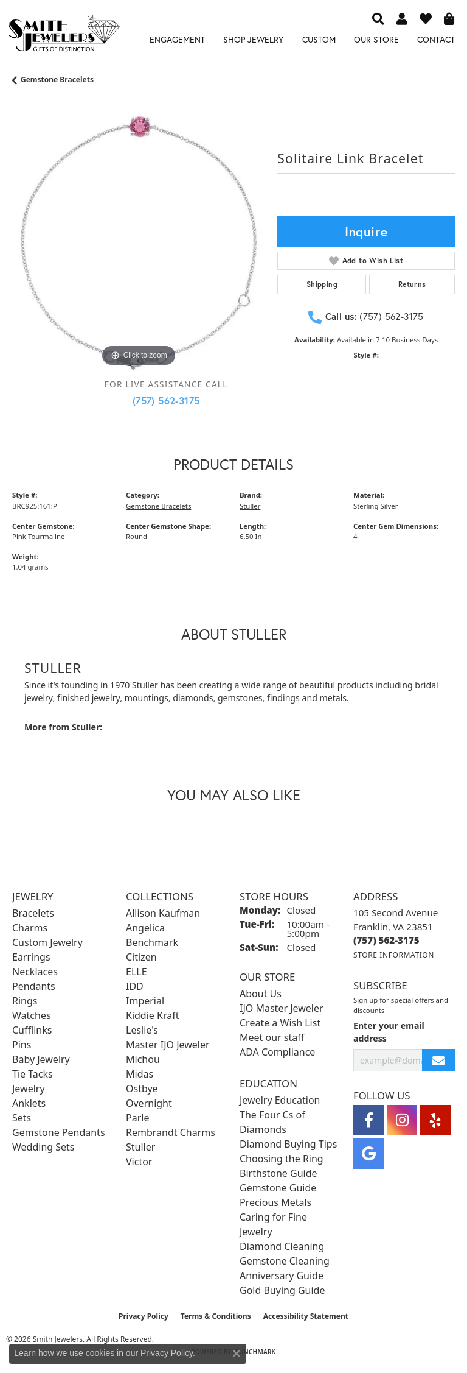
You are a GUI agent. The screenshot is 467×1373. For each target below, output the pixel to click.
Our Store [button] (376, 39)
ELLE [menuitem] (136, 971)
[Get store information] (393, 955)
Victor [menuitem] (139, 1161)
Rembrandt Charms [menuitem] (170, 1132)
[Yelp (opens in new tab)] (435, 1120)
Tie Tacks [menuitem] (32, 1074)
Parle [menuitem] (137, 1117)
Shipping (321, 284)
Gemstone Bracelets (57, 79)
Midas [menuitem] (139, 1074)
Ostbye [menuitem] (142, 1088)
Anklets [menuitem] (29, 1103)
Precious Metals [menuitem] (275, 1202)
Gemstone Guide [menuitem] (278, 1188)
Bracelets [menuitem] (33, 913)
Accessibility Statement (305, 1316)
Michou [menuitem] (143, 1059)
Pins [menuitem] (21, 1044)
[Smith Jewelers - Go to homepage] (63, 35)
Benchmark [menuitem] (152, 942)
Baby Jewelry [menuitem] (41, 1059)
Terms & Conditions (216, 1316)
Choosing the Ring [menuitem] (281, 1158)
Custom (319, 39)
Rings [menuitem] (24, 1001)
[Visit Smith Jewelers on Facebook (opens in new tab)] (368, 1120)
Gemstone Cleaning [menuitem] (285, 1261)
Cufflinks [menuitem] (32, 1030)
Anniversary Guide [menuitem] (281, 1275)
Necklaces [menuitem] (35, 971)
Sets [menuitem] (21, 1117)
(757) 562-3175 (166, 400)
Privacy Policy (143, 1316)
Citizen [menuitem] (141, 957)
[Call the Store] (386, 940)
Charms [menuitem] (29, 927)
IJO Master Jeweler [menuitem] (281, 1008)
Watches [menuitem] (31, 1015)
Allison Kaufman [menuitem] (163, 913)
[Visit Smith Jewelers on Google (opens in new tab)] (368, 1153)
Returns (412, 284)
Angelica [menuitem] (145, 927)
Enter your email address (388, 1032)
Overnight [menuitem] (149, 1103)
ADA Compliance (277, 1052)
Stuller (250, 505)
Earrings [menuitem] (31, 957)
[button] (378, 18)
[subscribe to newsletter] (438, 1060)
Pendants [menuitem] (33, 986)
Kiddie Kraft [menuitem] (152, 1015)
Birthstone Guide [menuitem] (278, 1173)
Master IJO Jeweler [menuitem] (168, 1044)
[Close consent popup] (236, 1353)
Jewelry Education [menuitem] (280, 1100)
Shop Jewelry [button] (253, 39)
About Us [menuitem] (261, 993)
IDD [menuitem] (135, 986)
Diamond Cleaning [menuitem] (282, 1246)
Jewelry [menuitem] (28, 1088)
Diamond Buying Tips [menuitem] (288, 1144)
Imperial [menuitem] (145, 1001)
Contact (436, 39)
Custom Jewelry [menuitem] (47, 942)
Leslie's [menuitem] (142, 1030)
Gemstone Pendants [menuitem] (58, 1132)
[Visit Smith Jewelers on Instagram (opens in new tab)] (402, 1120)
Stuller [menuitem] (140, 1147)
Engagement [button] (177, 39)
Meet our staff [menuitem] (272, 1037)
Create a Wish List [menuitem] (280, 1022)
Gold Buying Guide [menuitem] (282, 1290)
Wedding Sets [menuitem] (43, 1147)
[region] (138, 243)
